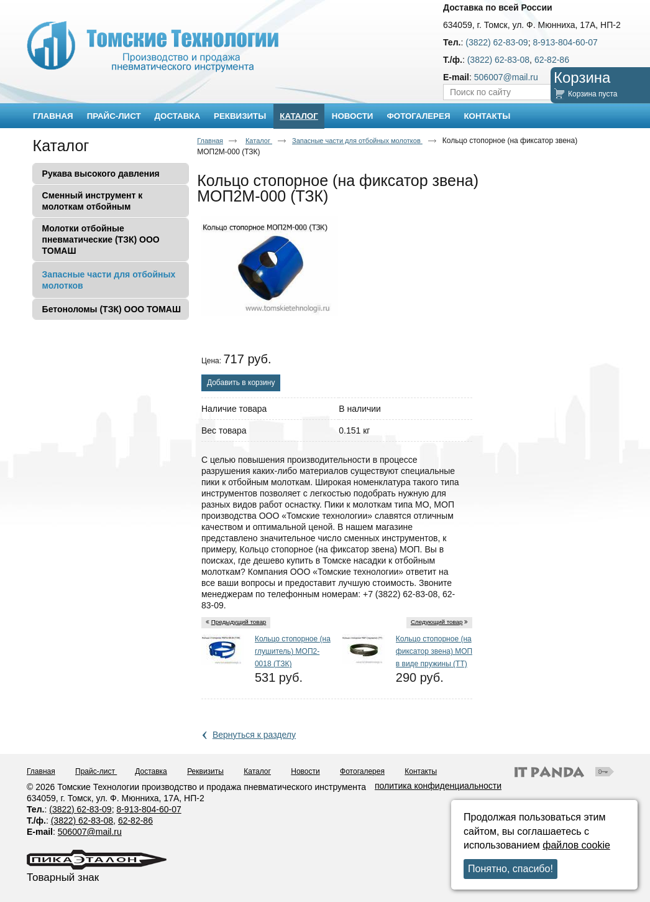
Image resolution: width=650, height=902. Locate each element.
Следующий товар (437, 621)
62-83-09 (94, 809)
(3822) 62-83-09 (496, 42)
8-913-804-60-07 (565, 42)
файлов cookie (576, 845)
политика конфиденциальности (438, 786)
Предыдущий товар (239, 621)
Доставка (151, 771)
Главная (210, 140)
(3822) (62, 809)
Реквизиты (205, 771)
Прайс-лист (96, 771)
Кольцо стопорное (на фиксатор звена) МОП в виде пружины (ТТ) (434, 651)
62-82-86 (551, 60)
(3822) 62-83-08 (498, 60)
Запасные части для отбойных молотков (357, 140)
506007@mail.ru (506, 77)
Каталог (299, 116)
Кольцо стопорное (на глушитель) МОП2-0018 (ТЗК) (293, 651)
